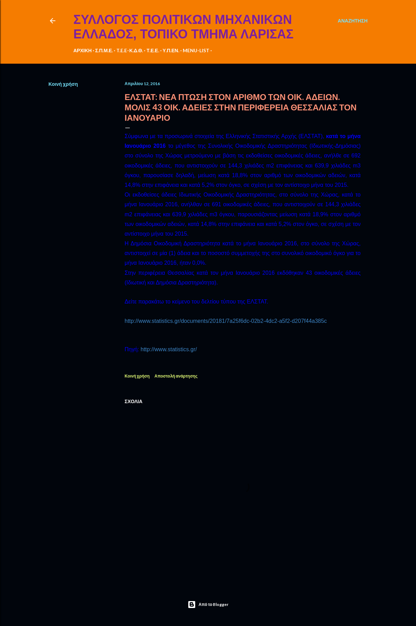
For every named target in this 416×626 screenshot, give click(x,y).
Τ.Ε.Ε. (152, 50)
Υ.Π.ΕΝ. (171, 50)
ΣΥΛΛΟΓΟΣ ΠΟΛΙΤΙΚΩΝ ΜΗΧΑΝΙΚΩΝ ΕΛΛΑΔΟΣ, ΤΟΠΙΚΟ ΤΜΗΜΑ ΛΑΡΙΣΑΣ (183, 26)
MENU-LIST (196, 50)
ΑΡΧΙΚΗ (82, 50)
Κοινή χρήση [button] (63, 84)
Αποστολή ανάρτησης (175, 376)
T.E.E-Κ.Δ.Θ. (129, 50)
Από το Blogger (208, 604)
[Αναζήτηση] (353, 20)
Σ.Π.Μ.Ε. (104, 50)
